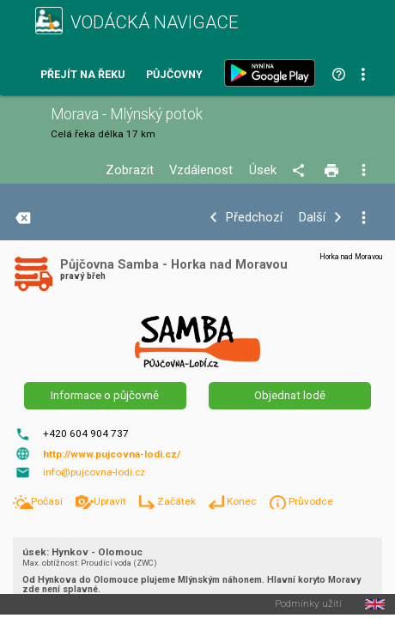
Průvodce (311, 501)
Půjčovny (174, 75)
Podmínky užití (308, 604)
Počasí (48, 501)
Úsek (262, 170)
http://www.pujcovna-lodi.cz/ (111, 454)
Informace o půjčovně (105, 395)
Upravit (111, 501)
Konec (243, 501)
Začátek (177, 501)
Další (312, 217)
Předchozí (254, 217)
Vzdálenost (201, 170)
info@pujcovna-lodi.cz (94, 472)
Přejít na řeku (82, 75)
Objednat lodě (289, 395)
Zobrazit (130, 170)
